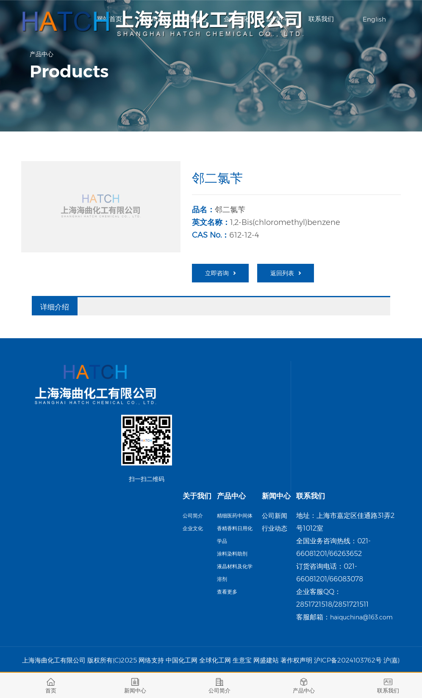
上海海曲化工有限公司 (54, 660)
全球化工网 (215, 660)
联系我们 (321, 19)
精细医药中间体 (235, 515)
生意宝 (242, 660)
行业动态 (274, 528)
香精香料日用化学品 (235, 534)
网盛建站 (266, 660)
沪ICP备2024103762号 (348, 660)
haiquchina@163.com (361, 617)
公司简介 (193, 515)
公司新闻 (274, 516)
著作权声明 (296, 660)
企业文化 (193, 528)
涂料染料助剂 (232, 553)
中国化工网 (181, 660)
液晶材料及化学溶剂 (235, 572)
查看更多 (227, 592)
